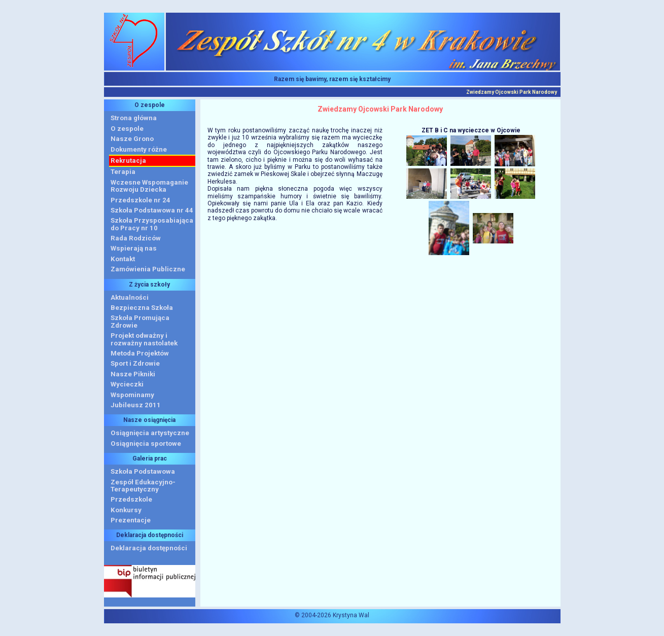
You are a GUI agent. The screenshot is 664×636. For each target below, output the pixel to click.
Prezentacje (131, 520)
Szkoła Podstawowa (143, 471)
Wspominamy (132, 395)
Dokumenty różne (139, 149)
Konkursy (126, 510)
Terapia (123, 171)
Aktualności (130, 297)
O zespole (127, 128)
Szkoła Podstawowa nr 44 (152, 210)
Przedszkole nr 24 (140, 200)
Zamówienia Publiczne (148, 269)
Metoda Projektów (140, 353)
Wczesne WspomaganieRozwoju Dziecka (149, 186)
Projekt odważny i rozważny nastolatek (144, 339)
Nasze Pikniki (133, 374)
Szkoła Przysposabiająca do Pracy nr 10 (152, 224)
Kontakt (123, 259)
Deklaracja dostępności (149, 548)
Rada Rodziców (136, 238)
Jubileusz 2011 (136, 405)
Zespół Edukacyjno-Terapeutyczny (143, 485)
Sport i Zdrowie (135, 363)
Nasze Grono (132, 139)
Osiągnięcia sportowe (146, 443)
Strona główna (134, 118)
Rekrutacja (128, 160)
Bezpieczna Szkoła (142, 307)
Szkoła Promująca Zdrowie (140, 321)
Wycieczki (127, 384)
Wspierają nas (134, 248)
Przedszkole (131, 499)
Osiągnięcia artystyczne (150, 433)
